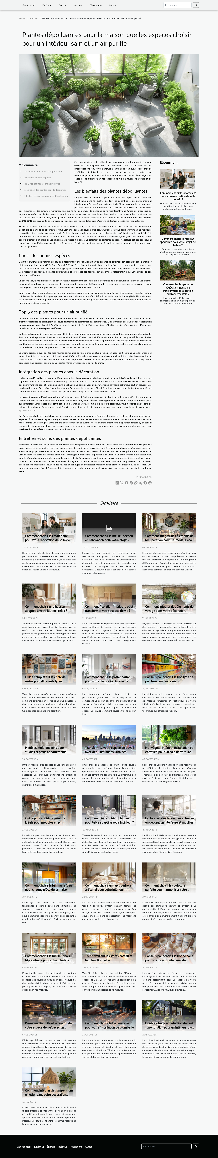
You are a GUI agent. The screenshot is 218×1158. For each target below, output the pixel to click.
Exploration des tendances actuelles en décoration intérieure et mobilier (169, 820)
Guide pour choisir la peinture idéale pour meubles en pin (45, 820)
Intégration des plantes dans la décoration (45, 189)
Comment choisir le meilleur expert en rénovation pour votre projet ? (109, 538)
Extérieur (47, 5)
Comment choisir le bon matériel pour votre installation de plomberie (109, 1025)
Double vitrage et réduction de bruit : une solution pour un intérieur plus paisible (169, 1027)
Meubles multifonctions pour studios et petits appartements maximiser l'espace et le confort (46, 752)
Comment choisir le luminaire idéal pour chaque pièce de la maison (49, 887)
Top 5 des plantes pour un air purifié (42, 183)
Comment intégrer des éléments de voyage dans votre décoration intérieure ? (169, 611)
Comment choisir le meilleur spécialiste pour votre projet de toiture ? (178, 241)
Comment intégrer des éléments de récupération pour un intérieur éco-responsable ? (169, 540)
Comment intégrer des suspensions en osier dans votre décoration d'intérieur (49, 1094)
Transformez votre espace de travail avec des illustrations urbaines (109, 750)
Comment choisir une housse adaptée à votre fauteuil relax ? (46, 608)
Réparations (96, 5)
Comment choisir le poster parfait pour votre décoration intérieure (107, 679)
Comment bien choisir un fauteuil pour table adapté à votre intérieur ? (109, 820)
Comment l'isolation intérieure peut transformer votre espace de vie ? (109, 608)
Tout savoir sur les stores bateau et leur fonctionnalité (108, 958)
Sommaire (30, 165)
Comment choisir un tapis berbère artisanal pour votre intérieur (108, 887)
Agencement (29, 5)
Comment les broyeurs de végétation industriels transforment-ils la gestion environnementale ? (178, 289)
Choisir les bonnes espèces (37, 177)
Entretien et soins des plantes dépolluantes (46, 196)
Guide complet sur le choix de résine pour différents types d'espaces (45, 681)
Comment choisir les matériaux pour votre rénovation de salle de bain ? (178, 196)
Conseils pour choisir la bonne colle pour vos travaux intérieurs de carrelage (169, 960)
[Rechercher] (177, 5)
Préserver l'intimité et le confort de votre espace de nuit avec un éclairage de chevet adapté (48, 1027)
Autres (112, 5)
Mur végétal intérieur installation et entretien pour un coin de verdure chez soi (169, 752)
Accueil (22, 18)
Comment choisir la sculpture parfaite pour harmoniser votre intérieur (166, 889)
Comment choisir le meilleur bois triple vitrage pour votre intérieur (47, 958)
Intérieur (78, 5)
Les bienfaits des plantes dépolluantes (43, 171)
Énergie (63, 5)
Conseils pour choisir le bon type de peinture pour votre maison (169, 679)
